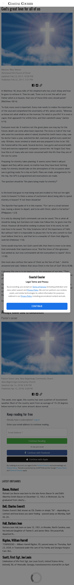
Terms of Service (39, 286)
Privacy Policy (32, 289)
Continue (37, 306)
